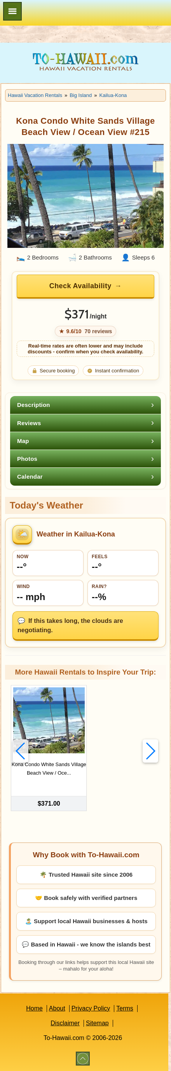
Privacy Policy (91, 1008)
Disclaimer (65, 1023)
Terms (124, 1008)
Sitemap (97, 1023)
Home (34, 1008)
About (57, 1008)
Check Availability (80, 286)
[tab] (85, 405)
